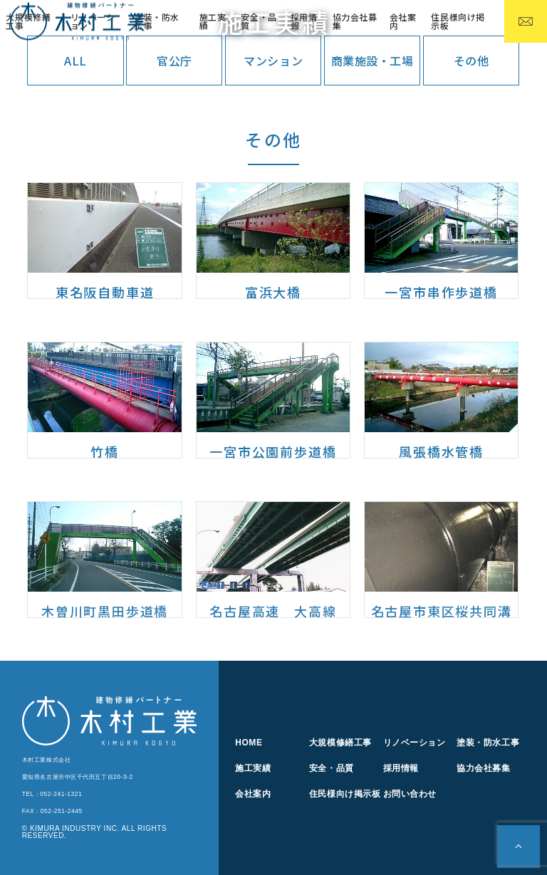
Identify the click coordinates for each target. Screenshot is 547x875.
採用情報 (304, 21)
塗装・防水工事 (157, 21)
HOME (248, 743)
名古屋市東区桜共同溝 (441, 611)
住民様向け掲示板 (457, 21)
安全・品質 (258, 21)
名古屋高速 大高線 (272, 611)
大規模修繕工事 (340, 743)
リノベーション (414, 743)
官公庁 (174, 60)
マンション (273, 60)
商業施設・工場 (372, 60)
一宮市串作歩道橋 (441, 292)
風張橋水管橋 (441, 451)
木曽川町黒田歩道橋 (104, 611)
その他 (471, 60)
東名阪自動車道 (105, 292)
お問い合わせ (410, 794)
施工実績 (212, 21)
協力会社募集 (355, 21)
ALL (75, 60)
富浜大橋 (273, 292)
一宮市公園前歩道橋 (272, 451)
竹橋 (104, 451)
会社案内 (403, 21)
